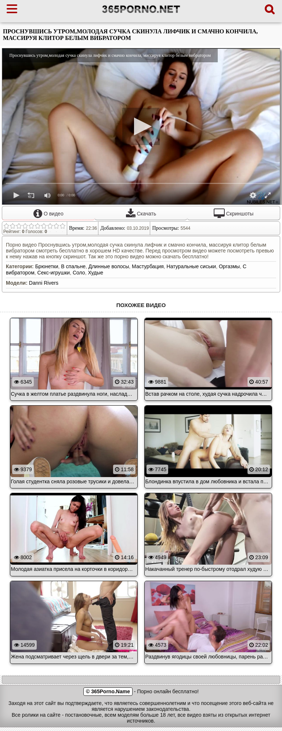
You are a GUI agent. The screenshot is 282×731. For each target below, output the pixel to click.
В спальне (73, 266)
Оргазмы (229, 266)
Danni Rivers (43, 283)
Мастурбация (148, 266)
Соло (79, 273)
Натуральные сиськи (191, 266)
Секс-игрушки (53, 273)
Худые (95, 273)
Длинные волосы (108, 266)
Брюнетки (46, 266)
